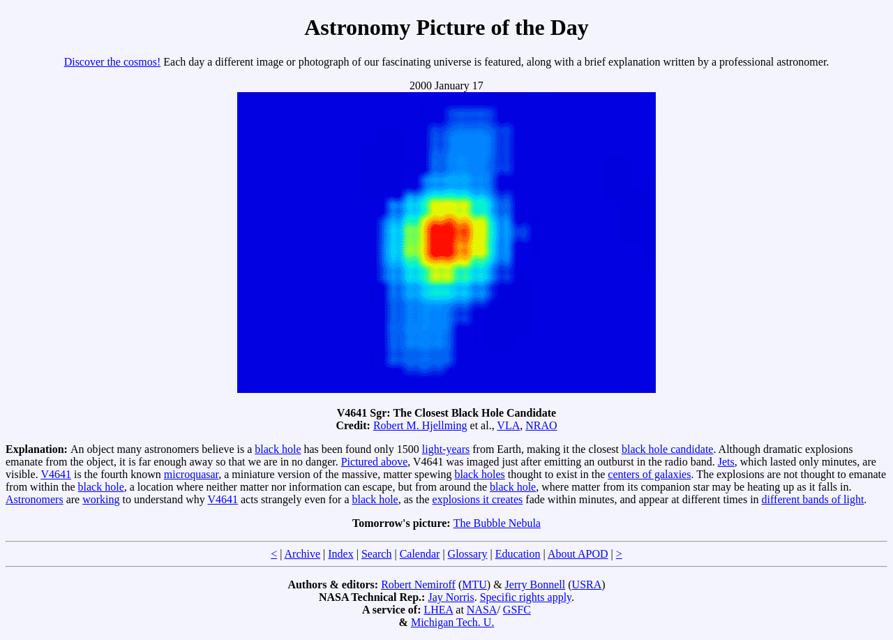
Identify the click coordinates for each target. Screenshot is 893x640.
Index (340, 554)
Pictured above (374, 462)
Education (518, 554)
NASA (482, 610)
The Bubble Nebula (497, 523)
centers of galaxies (649, 474)
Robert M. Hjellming (420, 425)
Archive (303, 554)
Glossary (468, 554)
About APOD (578, 554)
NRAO (541, 425)
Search (376, 554)
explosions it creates (478, 499)
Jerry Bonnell (535, 584)
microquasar (191, 474)
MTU (474, 584)
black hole (278, 449)
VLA (508, 425)
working (100, 499)
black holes (479, 474)
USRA (587, 584)
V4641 (55, 474)
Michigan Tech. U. (452, 622)
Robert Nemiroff (418, 584)
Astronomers (34, 499)
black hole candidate (668, 449)
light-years (446, 449)
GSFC (517, 610)
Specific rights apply (525, 597)
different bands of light (813, 499)
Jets (726, 462)
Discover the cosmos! (112, 62)
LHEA (438, 610)
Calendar (420, 554)
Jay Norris (451, 597)
